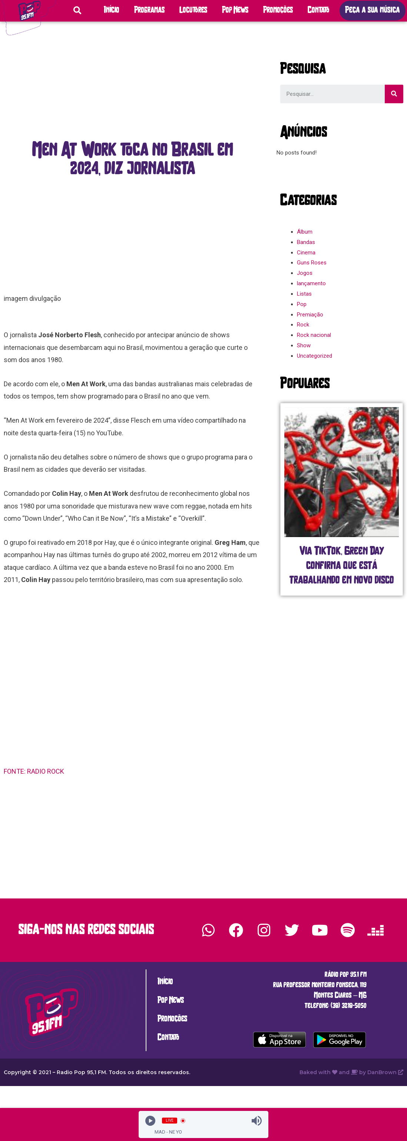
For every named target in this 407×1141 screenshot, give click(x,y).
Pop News (235, 10)
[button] (373, 10)
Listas (304, 293)
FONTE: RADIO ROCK (35, 771)
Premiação (310, 314)
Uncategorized (314, 355)
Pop (302, 304)
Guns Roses (312, 262)
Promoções (278, 10)
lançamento (311, 283)
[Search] (394, 94)
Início (111, 10)
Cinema (306, 252)
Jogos (304, 273)
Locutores (193, 10)
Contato (319, 10)
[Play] (150, 1121)
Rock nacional (314, 335)
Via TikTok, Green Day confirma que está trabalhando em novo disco (341, 566)
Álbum (304, 231)
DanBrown (385, 1072)
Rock (303, 324)
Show (304, 345)
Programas (149, 10)
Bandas (306, 242)
